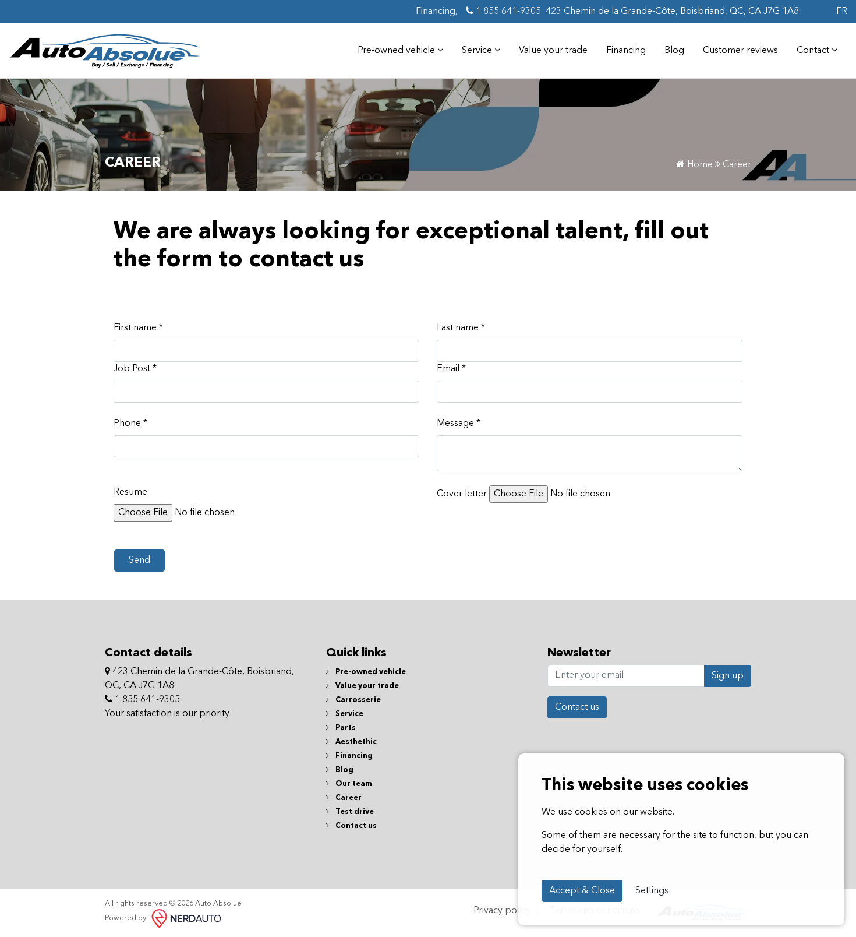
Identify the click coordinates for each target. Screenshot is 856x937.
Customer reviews (740, 50)
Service (481, 50)
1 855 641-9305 (503, 11)
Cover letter (462, 494)
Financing (626, 50)
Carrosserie (353, 700)
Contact (817, 50)
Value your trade (553, 50)
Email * (451, 369)
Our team (349, 784)
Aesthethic (351, 742)
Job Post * (135, 369)
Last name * (461, 328)
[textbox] (589, 453)
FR (841, 11)
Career (344, 798)
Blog (674, 50)
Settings (651, 891)
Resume (130, 492)
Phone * (130, 423)
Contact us (351, 826)
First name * (138, 328)
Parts (341, 728)
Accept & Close (582, 891)
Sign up (728, 676)
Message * (458, 423)
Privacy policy (501, 910)
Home (694, 165)
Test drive (350, 812)
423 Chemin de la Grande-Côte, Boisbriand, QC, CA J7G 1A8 (672, 11)
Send (139, 560)
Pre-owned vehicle (400, 50)
